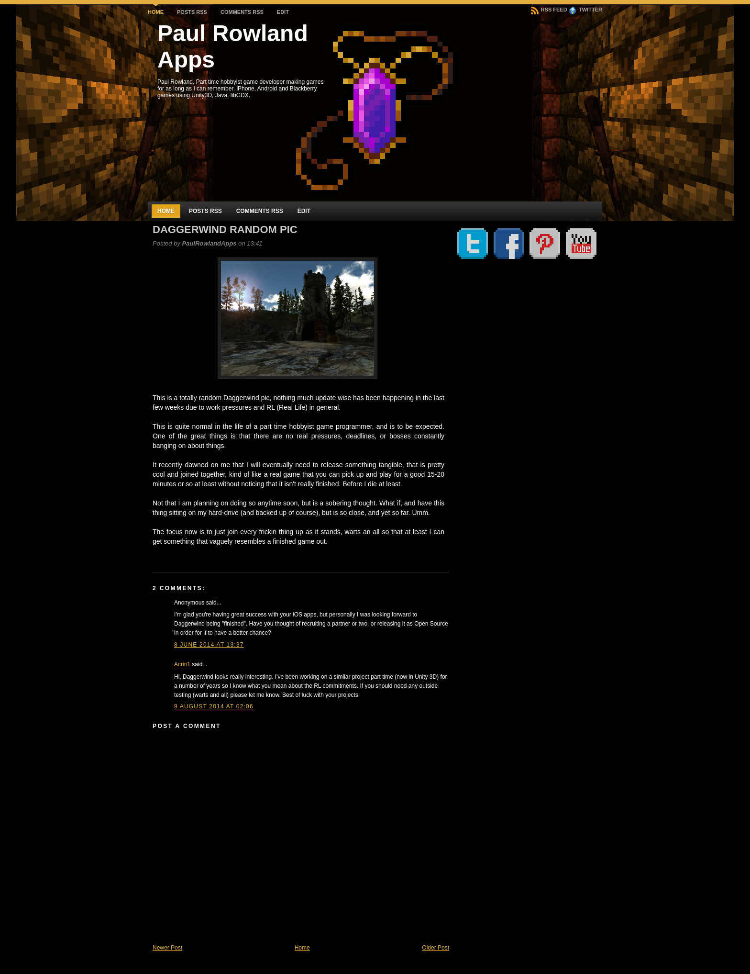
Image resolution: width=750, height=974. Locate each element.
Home (156, 12)
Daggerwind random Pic (225, 229)
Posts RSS (192, 12)
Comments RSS (242, 12)
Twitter (585, 9)
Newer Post (167, 947)
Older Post (435, 947)
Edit (283, 12)
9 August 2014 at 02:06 (214, 706)
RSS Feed (549, 9)
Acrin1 (182, 664)
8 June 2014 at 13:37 (209, 644)
